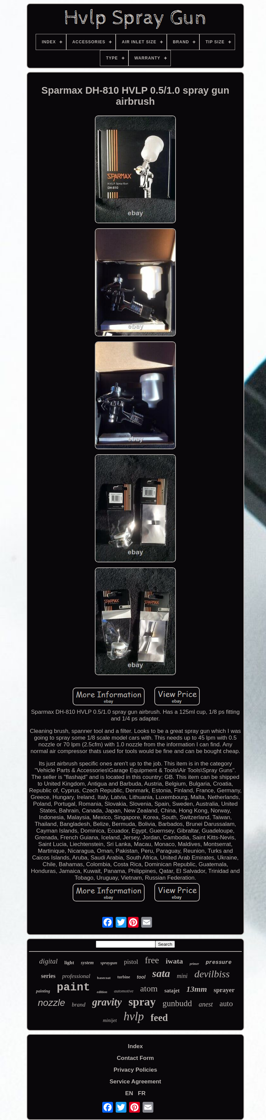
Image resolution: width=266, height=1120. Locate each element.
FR (142, 1093)
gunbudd (177, 1003)
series (48, 976)
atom (149, 988)
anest (206, 1004)
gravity (107, 1002)
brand (78, 1004)
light (69, 962)
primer (194, 964)
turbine (123, 977)
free (152, 960)
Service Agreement (135, 1081)
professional (76, 976)
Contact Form (135, 1058)
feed (159, 1017)
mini (182, 976)
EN (129, 1093)
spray (142, 1001)
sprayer (224, 989)
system (87, 962)
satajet (172, 990)
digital (48, 961)
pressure (219, 963)
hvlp (133, 1016)
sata (161, 973)
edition (102, 992)
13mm (196, 989)
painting (43, 991)
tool (141, 977)
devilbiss (212, 973)
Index (135, 1046)
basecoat (104, 978)
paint (73, 987)
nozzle (51, 1002)
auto (226, 1003)
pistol (131, 961)
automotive (124, 990)
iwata (174, 961)
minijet (110, 1020)
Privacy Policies (135, 1070)
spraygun (109, 962)
